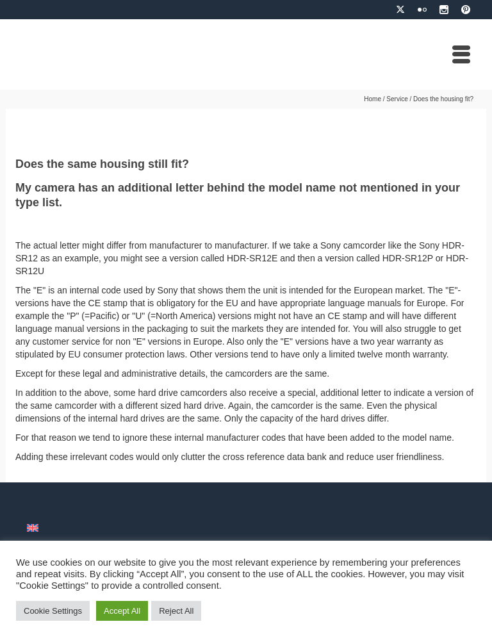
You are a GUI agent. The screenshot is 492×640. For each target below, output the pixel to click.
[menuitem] (32, 528)
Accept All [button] (122, 611)
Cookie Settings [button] (53, 611)
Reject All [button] (176, 611)
